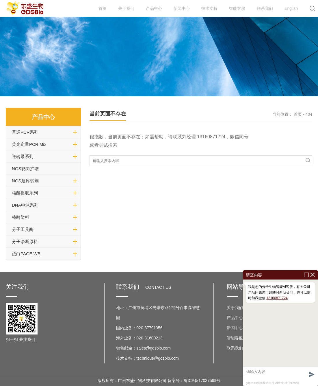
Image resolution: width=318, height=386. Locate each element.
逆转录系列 (23, 156)
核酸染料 (20, 217)
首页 (102, 8)
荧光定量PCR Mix (29, 144)
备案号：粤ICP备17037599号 (194, 380)
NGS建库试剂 (25, 180)
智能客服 (237, 8)
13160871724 (276, 298)
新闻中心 (182, 8)
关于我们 (126, 8)
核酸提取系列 (25, 192)
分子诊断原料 (25, 241)
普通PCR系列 (25, 132)
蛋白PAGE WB (26, 253)
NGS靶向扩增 (25, 168)
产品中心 (154, 8)
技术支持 (209, 8)
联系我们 (265, 8)
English (291, 8)
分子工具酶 (23, 229)
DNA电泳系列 (25, 205)
